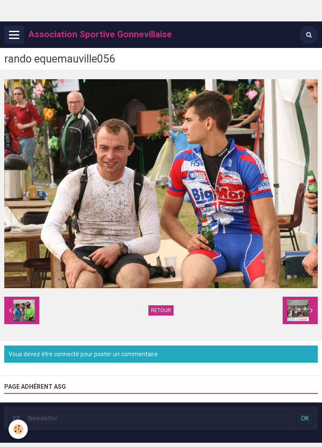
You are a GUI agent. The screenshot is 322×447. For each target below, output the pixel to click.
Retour (161, 310)
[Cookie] (18, 429)
